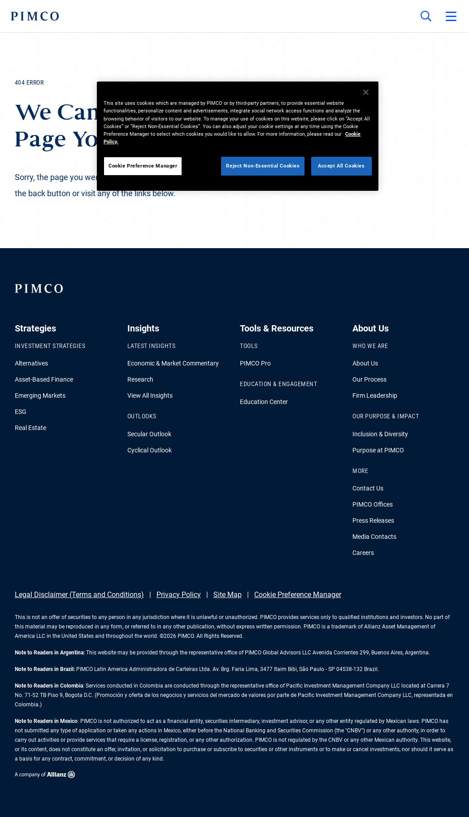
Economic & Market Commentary (173, 363)
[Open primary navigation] (451, 16)
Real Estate (30, 427)
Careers (363, 552)
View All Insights (150, 395)
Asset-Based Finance (44, 379)
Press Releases (373, 520)
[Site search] (426, 16)
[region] (237, 136)
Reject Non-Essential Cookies (263, 166)
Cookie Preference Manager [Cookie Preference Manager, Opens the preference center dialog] (143, 166)
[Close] (366, 92)
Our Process (369, 379)
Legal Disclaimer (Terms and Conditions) (79, 594)
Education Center (264, 401)
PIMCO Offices (372, 504)
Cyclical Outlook (149, 450)
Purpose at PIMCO (378, 450)
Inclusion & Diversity (380, 434)
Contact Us (367, 488)
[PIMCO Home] (35, 16)
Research (140, 379)
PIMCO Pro (255, 363)
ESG (20, 411)
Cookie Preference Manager (297, 594)
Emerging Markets (40, 395)
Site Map (227, 594)
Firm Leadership (374, 395)
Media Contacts (374, 536)
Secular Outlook (149, 434)
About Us (365, 363)
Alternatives (31, 363)
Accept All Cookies (341, 166)
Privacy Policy (178, 594)
